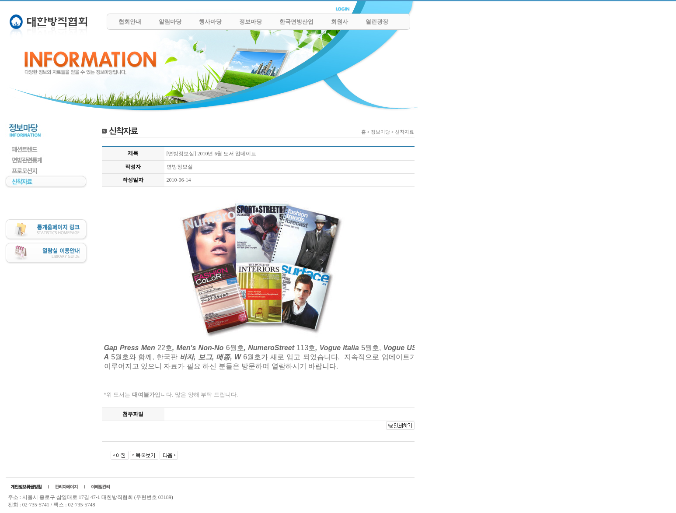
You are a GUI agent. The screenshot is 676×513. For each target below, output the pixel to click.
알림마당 (170, 21)
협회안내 (129, 21)
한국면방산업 (296, 21)
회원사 (339, 21)
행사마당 (210, 21)
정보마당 (250, 21)
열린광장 (377, 21)
